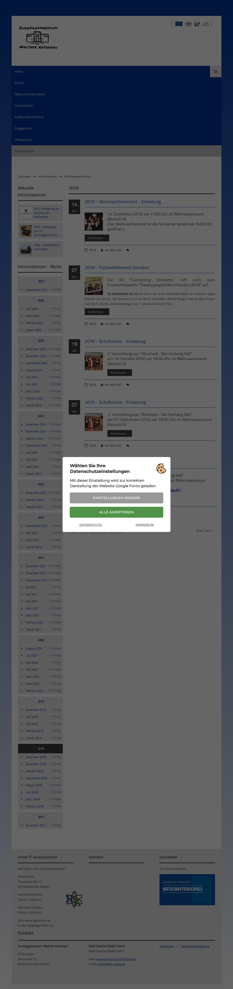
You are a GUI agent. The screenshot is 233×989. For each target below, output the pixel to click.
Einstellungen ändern (116, 498)
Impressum (145, 525)
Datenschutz (90, 525)
